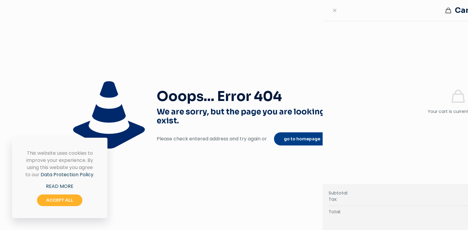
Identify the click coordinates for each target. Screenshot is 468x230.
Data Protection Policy (67, 174)
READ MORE (59, 186)
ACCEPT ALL (59, 200)
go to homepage (302, 139)
